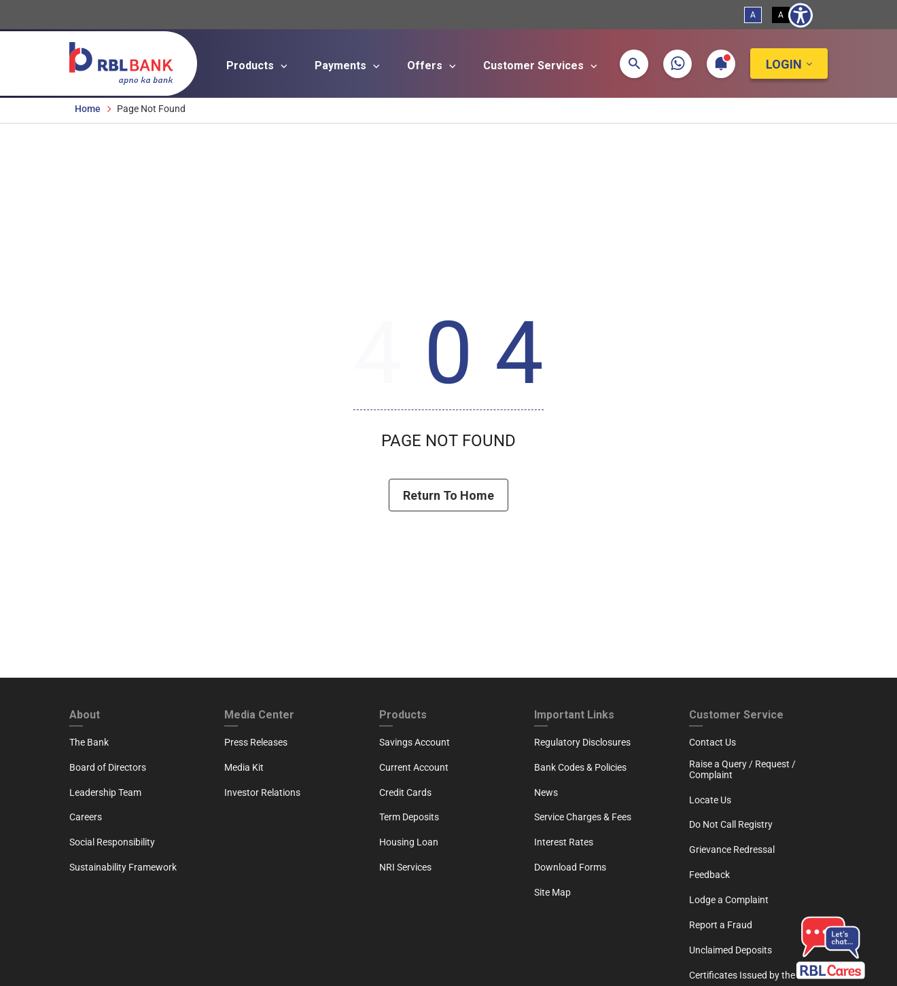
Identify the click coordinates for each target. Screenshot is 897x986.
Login (784, 64)
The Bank (89, 742)
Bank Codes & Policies (580, 767)
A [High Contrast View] (781, 15)
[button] (634, 64)
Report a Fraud (720, 924)
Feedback (709, 874)
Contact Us (712, 742)
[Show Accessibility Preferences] (800, 15)
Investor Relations (262, 792)
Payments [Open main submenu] (349, 66)
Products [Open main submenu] (259, 66)
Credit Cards (405, 792)
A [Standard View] (753, 15)
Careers (85, 816)
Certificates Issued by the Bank (754, 975)
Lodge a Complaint (729, 899)
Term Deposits (409, 816)
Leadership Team (105, 792)
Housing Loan (408, 842)
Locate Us (710, 800)
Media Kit (244, 767)
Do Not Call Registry (731, 824)
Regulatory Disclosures (582, 742)
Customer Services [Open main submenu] (542, 66)
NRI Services (405, 867)
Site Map (552, 892)
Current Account (413, 767)
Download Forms (570, 867)
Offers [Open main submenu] (433, 66)
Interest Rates (563, 842)
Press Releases (255, 742)
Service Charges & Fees (582, 816)
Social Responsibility (112, 842)
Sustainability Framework (123, 867)
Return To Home (448, 495)
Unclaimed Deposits (730, 950)
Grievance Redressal (732, 849)
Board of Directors (107, 767)
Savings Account (414, 742)
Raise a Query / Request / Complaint (742, 769)
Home (88, 108)
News (546, 792)
